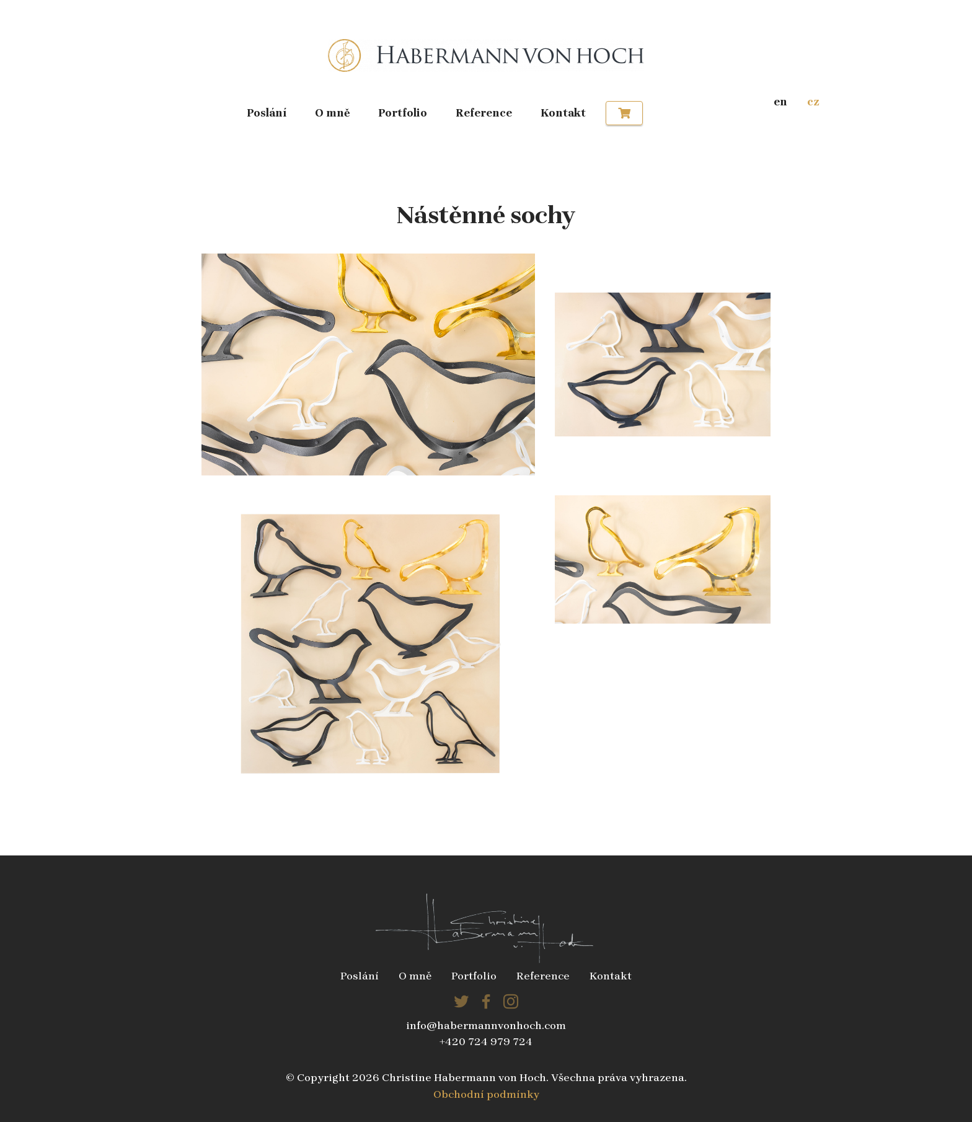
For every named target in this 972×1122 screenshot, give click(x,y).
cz (813, 101)
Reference (484, 113)
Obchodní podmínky (486, 1094)
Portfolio (402, 113)
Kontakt (563, 113)
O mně (332, 113)
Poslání (266, 113)
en (780, 101)
